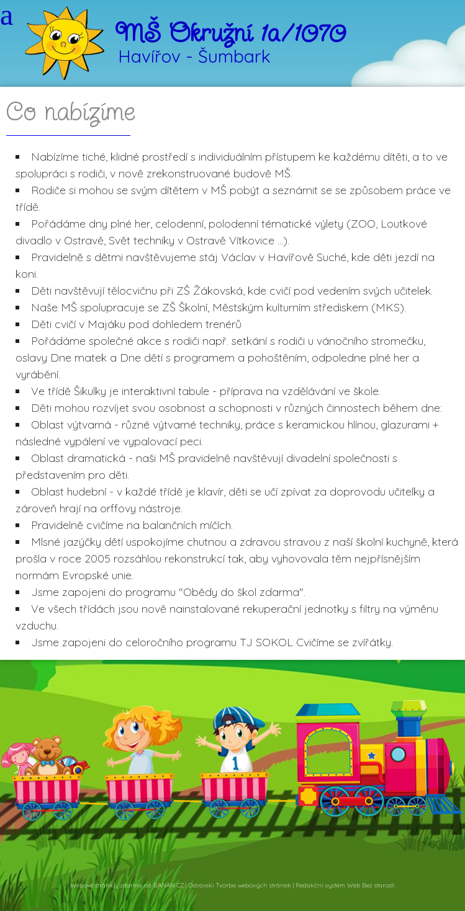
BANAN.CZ (168, 885)
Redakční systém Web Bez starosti (345, 885)
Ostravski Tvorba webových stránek (239, 885)
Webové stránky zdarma (106, 885)
